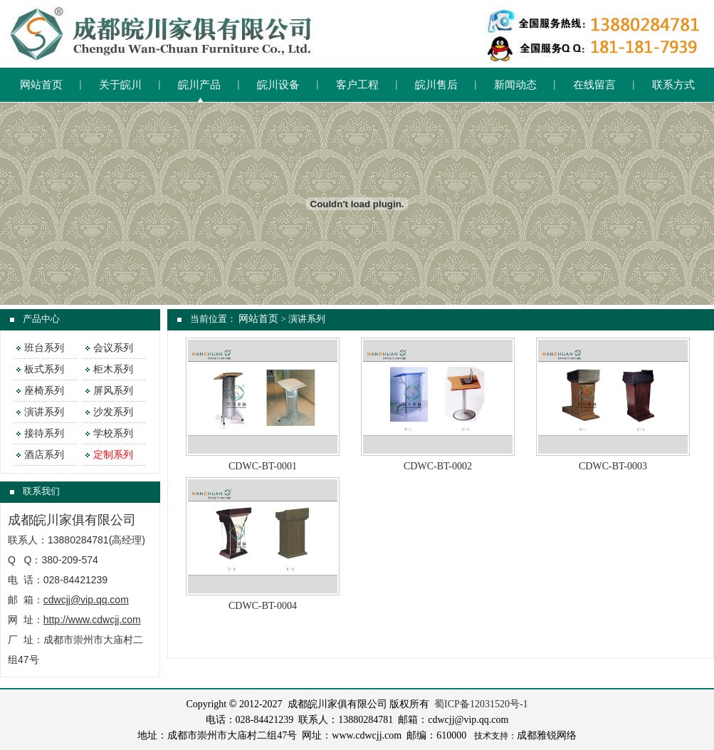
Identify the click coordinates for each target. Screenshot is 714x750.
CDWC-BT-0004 (263, 605)
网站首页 (41, 84)
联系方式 (673, 84)
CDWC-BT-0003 (613, 466)
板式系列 (44, 369)
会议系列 (113, 348)
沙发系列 (113, 412)
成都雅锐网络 (547, 735)
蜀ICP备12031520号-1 (480, 704)
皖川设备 (278, 84)
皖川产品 (199, 84)
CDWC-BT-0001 (263, 466)
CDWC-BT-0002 (438, 466)
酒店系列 (44, 454)
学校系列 (113, 433)
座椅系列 (44, 390)
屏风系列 (113, 390)
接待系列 (44, 433)
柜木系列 (113, 369)
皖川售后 (436, 84)
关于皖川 (120, 84)
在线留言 (594, 84)
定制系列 (113, 454)
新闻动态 (515, 84)
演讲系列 (44, 412)
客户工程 (357, 84)
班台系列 (44, 348)
